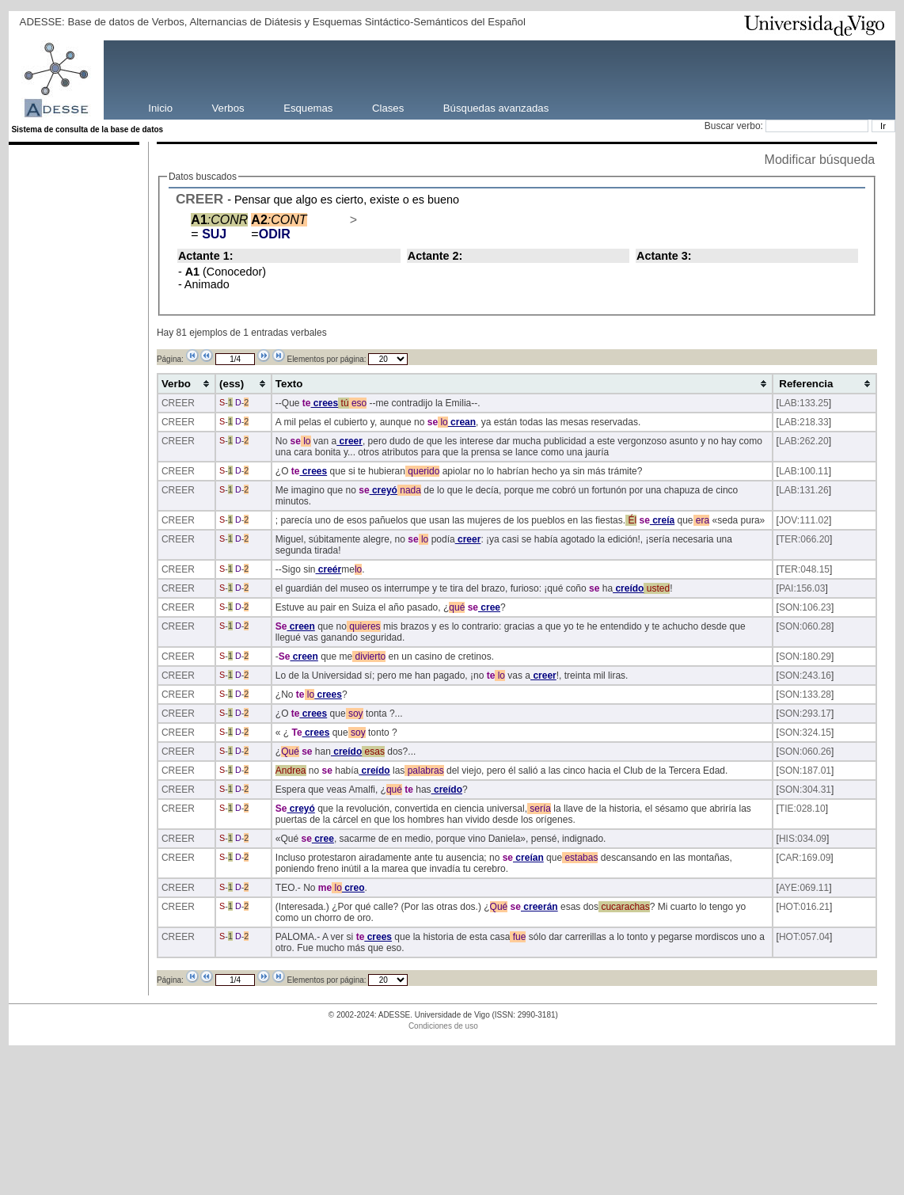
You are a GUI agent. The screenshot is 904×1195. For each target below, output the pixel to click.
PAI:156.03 (802, 588)
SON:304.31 (805, 789)
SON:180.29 (805, 656)
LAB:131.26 (804, 490)
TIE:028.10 (802, 808)
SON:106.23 (805, 607)
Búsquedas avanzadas (496, 107)
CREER (199, 199)
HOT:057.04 (804, 936)
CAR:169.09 (804, 857)
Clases (388, 107)
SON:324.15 (805, 732)
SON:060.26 (805, 751)
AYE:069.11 (804, 887)
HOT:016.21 (804, 906)
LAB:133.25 (804, 403)
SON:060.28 (805, 626)
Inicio (160, 107)
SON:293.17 (805, 713)
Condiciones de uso (443, 1026)
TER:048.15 (804, 569)
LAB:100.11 (804, 471)
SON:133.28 (805, 694)
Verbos (228, 107)
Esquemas (307, 107)
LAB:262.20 (804, 441)
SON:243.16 (805, 675)
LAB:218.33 (804, 422)
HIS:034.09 (802, 838)
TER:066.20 (804, 539)
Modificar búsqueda (820, 159)
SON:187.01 (805, 770)
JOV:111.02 (804, 520)
